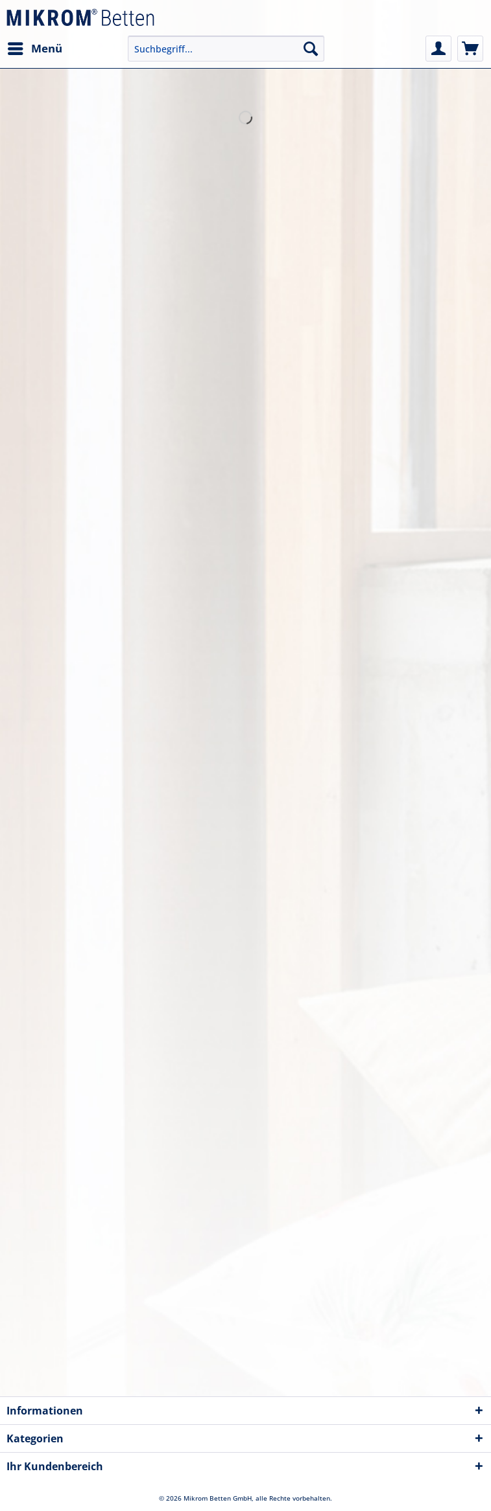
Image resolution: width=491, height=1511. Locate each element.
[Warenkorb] (470, 49)
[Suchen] (310, 49)
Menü (35, 47)
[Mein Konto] (438, 49)
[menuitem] (34, 49)
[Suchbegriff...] (226, 49)
